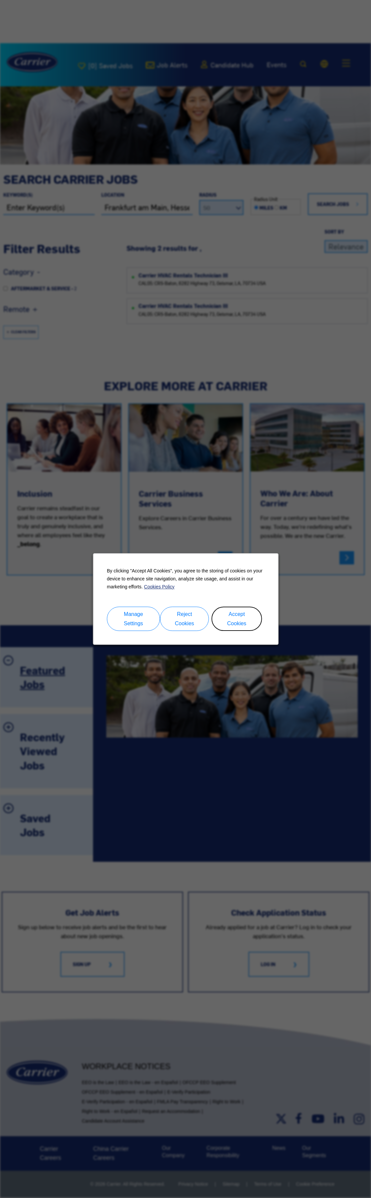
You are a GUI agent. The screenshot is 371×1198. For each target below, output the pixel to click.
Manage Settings (133, 619)
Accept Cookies (236, 619)
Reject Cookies (184, 619)
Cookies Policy (159, 586)
